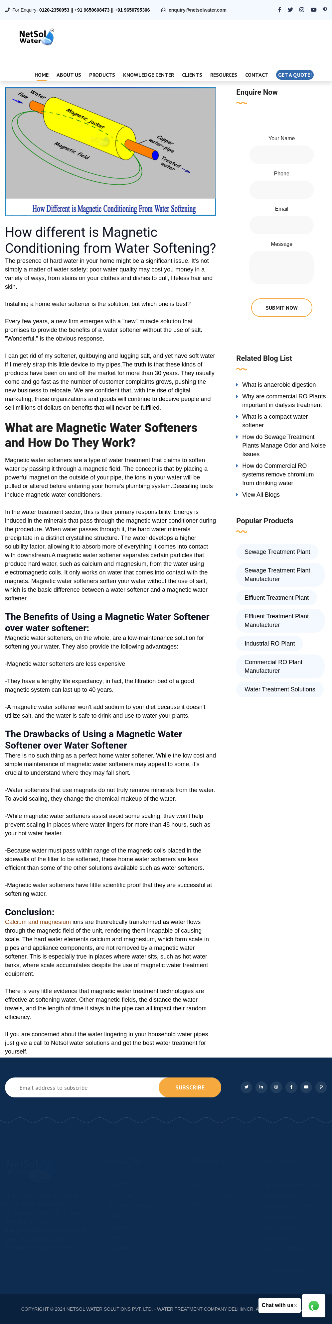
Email (281, 209)
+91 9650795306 (132, 10)
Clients (192, 74)
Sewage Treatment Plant (277, 552)
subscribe (190, 1087)
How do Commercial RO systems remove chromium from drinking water (278, 474)
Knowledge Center (148, 74)
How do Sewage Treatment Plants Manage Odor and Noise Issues (284, 446)
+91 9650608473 (92, 10)
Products (102, 74)
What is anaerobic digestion (279, 384)
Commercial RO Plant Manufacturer (273, 666)
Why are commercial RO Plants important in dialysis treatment (284, 400)
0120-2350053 (54, 10)
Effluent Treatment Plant (277, 597)
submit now (282, 307)
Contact (256, 74)
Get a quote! (295, 74)
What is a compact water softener (275, 421)
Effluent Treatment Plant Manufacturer (277, 620)
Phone (281, 173)
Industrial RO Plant (270, 643)
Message (281, 244)
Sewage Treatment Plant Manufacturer (277, 574)
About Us (69, 74)
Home (42, 74)
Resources (223, 74)
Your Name (281, 138)
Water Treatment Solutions (280, 689)
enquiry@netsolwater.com (198, 10)
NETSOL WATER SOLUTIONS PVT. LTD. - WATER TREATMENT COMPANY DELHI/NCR (160, 1309)
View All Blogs (261, 494)
